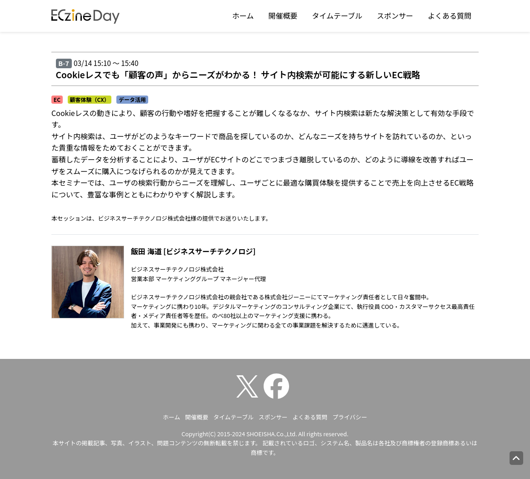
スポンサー (395, 15)
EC (57, 99)
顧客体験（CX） (89, 99)
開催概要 (282, 15)
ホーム (243, 15)
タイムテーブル (337, 15)
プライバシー (349, 417)
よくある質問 (449, 15)
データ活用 (132, 99)
